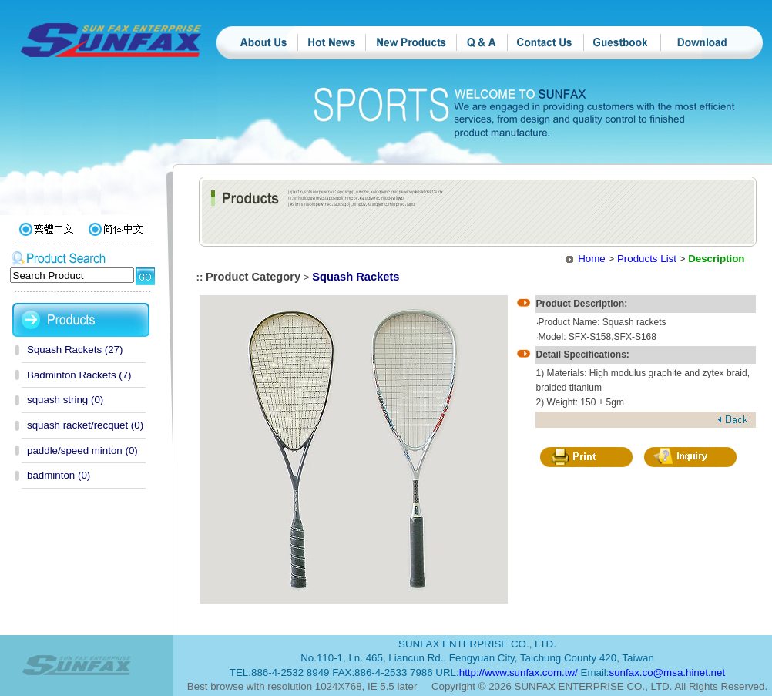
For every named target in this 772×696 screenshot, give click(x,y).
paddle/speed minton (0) (82, 450)
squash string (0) (65, 399)
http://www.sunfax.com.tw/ (518, 672)
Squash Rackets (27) (75, 349)
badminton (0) (58, 475)
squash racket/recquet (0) (85, 425)
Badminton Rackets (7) (79, 375)
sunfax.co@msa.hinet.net (667, 672)
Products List (646, 258)
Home (592, 258)
